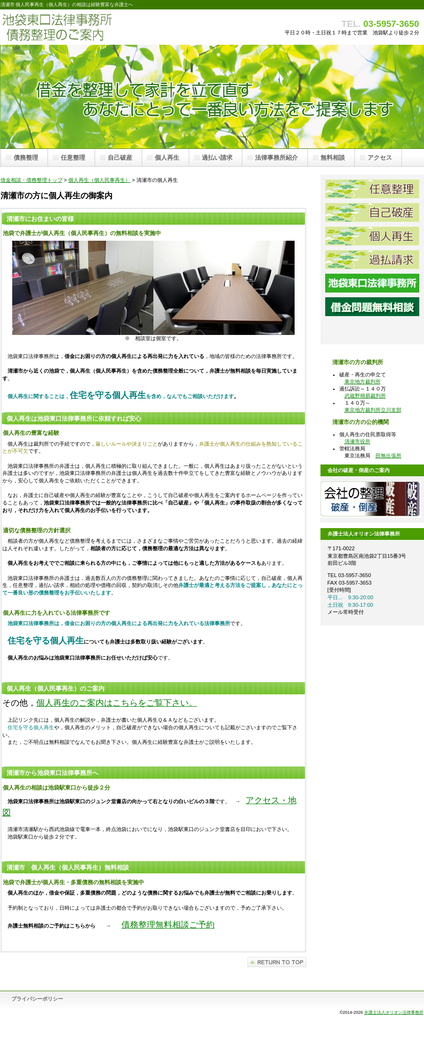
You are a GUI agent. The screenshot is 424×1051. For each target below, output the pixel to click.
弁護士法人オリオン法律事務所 (394, 1012)
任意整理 (372, 188)
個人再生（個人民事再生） (99, 180)
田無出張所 (388, 455)
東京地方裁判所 (362, 381)
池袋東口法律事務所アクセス (372, 330)
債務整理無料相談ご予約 (168, 924)
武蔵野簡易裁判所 (365, 396)
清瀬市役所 (357, 441)
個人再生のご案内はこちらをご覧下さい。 (116, 703)
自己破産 (372, 212)
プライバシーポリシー (37, 999)
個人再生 (372, 236)
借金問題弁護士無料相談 (372, 306)
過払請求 (372, 259)
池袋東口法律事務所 (372, 283)
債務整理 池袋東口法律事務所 (94, 27)
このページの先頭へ (277, 962)
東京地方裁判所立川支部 (372, 410)
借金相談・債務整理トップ (31, 180)
